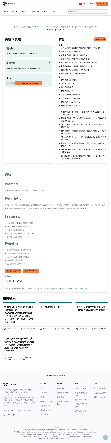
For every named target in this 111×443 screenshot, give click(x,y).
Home (18, 27)
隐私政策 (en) (80, 388)
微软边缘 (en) (99, 397)
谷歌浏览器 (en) (100, 392)
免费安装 (102, 4)
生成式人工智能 (46, 401)
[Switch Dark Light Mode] (85, 3)
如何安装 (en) (99, 388)
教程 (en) (60, 388)
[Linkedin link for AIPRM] (14, 415)
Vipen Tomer (78, 27)
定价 (14, 11)
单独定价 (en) (45, 405)
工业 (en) (43, 392)
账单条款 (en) (80, 411)
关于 (56, 11)
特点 (42, 397)
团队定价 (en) (45, 410)
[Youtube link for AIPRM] (9, 415)
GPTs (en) (35, 11)
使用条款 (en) (80, 399)
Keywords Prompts (52, 27)
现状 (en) (60, 397)
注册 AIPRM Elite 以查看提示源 (28, 83)
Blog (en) (44, 414)
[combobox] (87, 11)
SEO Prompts (38, 27)
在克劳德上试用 (13, 271)
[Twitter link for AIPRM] (4, 415)
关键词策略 (65, 27)
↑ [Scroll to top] (105, 437)
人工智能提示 (27, 27)
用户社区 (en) (62, 392)
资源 (47, 11)
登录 (91, 4)
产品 (5, 11)
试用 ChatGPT (31, 271)
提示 (24, 11)
